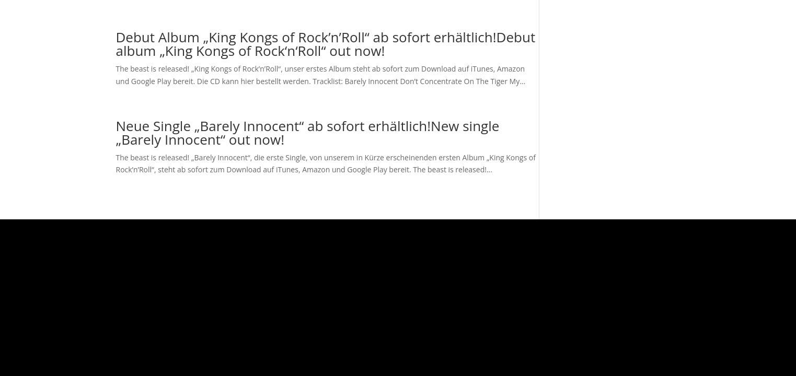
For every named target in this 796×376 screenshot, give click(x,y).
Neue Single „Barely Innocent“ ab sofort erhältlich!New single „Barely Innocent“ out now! (308, 132)
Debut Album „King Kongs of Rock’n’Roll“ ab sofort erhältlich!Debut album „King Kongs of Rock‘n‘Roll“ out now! (326, 44)
